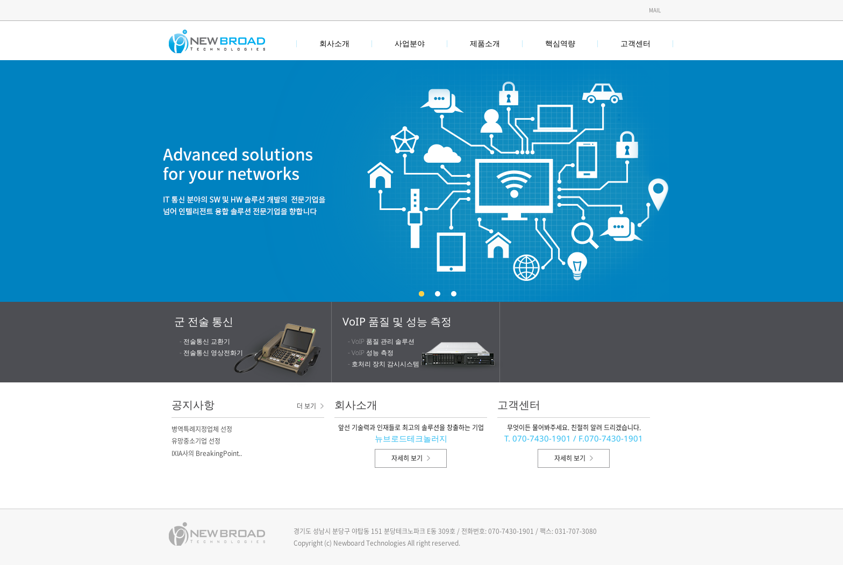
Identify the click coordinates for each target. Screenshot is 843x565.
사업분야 (410, 43)
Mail (655, 10)
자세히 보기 (410, 458)
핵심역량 (560, 43)
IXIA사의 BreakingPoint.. (207, 453)
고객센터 (635, 43)
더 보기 (310, 406)
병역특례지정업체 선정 (202, 429)
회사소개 (334, 43)
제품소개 (485, 43)
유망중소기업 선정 (196, 441)
